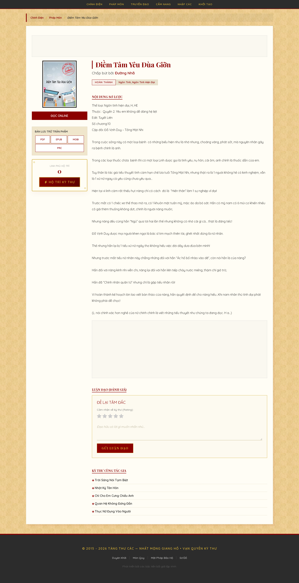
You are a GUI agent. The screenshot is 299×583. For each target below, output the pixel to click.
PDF (42, 139)
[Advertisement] (149, 46)
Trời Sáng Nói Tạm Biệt (111, 480)
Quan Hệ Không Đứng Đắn (113, 503)
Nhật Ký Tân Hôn (106, 488)
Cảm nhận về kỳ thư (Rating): (115, 409)
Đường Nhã (125, 73)
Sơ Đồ (183, 558)
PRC (59, 147)
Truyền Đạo (140, 4)
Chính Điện (94, 4)
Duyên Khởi (119, 558)
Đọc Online (59, 116)
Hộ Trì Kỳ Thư (59, 182)
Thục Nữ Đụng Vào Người (113, 511)
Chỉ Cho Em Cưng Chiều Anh (114, 496)
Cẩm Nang (163, 4)
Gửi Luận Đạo (115, 448)
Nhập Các (185, 4)
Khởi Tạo (205, 4)
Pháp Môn (116, 4)
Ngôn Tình (125, 82)
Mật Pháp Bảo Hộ (162, 558)
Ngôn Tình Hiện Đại (143, 82)
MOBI (76, 139)
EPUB (59, 139)
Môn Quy (138, 558)
